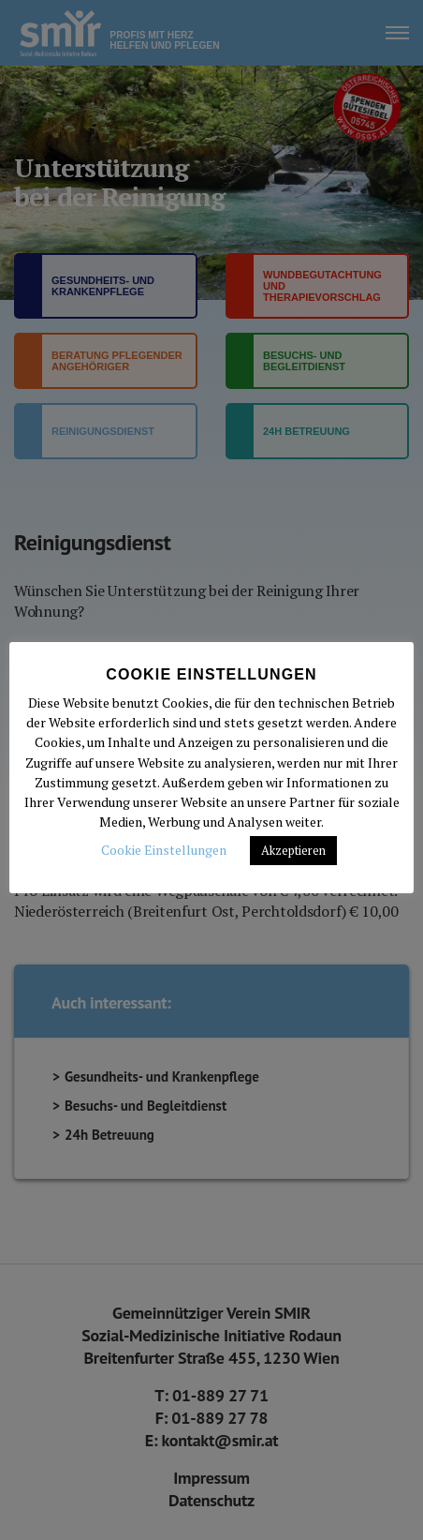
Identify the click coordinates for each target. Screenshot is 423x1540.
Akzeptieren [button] (293, 850)
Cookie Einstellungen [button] (163, 850)
